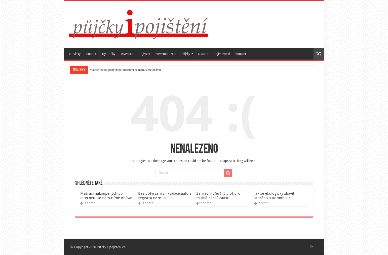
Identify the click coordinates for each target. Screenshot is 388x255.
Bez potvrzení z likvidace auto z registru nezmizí (164, 195)
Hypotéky (108, 54)
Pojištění (144, 54)
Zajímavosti (222, 54)
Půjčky (186, 54)
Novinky (74, 54)
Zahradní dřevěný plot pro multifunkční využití (218, 195)
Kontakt (240, 54)
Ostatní (203, 54)
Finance (91, 54)
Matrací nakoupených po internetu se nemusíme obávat (125, 70)
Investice (127, 54)
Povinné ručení (165, 54)
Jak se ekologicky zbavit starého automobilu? (274, 195)
